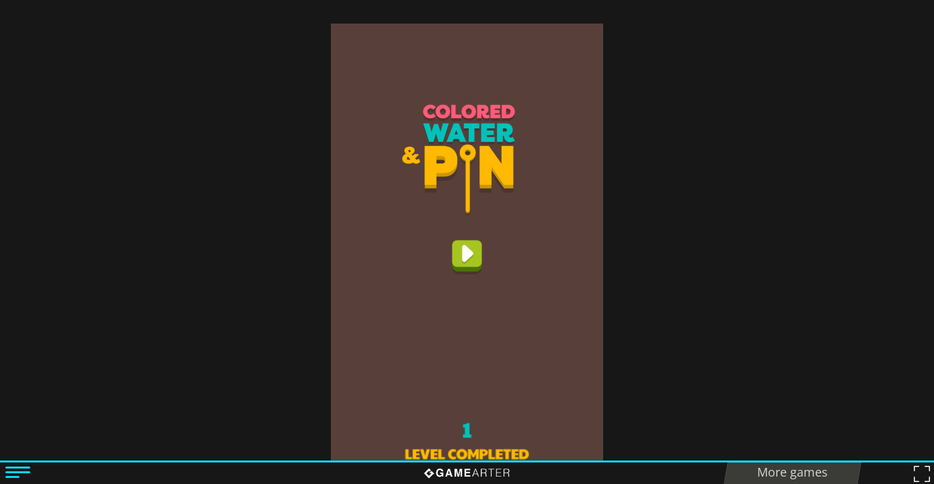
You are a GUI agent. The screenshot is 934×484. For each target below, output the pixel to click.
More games (792, 472)
